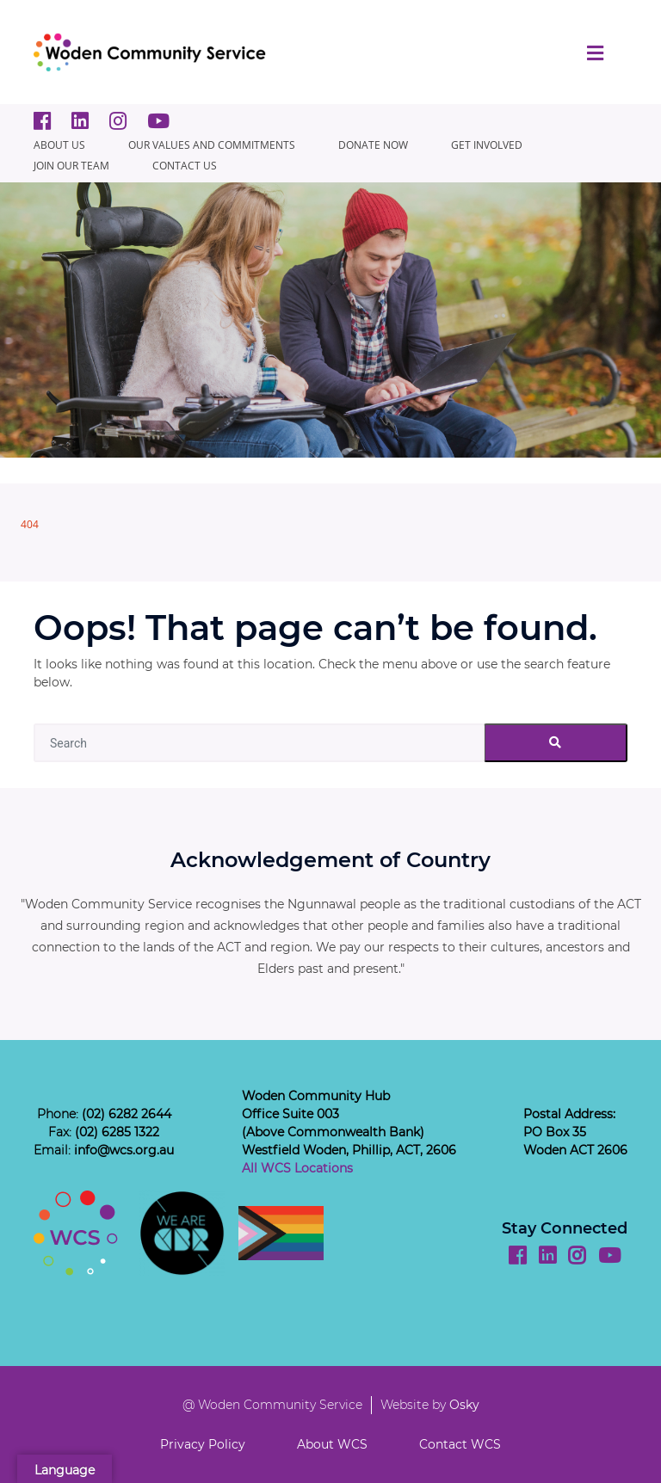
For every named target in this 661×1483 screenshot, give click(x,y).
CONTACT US (184, 165)
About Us (59, 145)
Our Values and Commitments (211, 145)
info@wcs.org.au (124, 1150)
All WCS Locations (297, 1168)
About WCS (332, 1444)
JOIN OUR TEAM (71, 165)
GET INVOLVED (486, 145)
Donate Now (373, 145)
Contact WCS (460, 1444)
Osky (464, 1404)
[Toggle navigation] (595, 52)
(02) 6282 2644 (126, 1114)
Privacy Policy (202, 1444)
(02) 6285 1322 (117, 1132)
